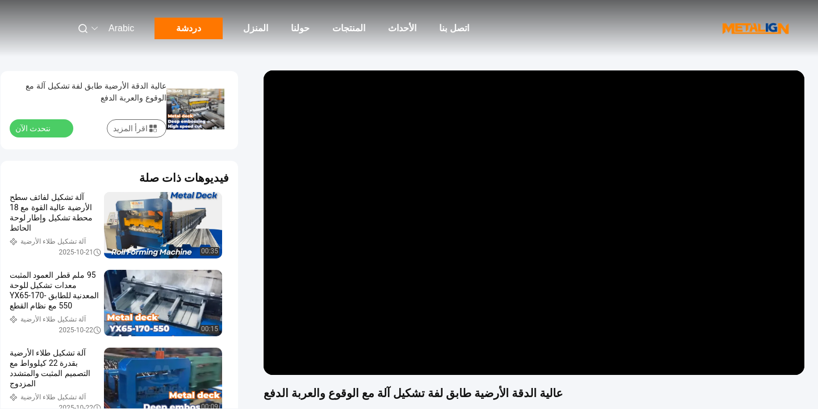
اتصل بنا (454, 28)
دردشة (188, 28)
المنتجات (348, 28)
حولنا (300, 28)
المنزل (255, 28)
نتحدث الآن (39, 127)
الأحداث (402, 28)
